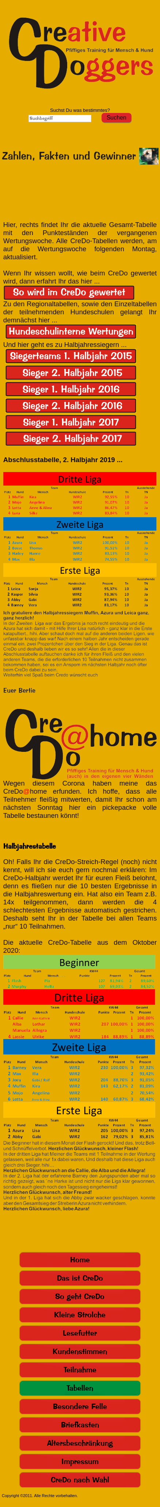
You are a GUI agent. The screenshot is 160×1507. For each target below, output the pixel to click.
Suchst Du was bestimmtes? (80, 110)
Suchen (116, 117)
